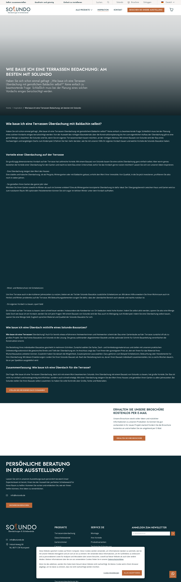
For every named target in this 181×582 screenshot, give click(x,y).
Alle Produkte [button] (83, 10)
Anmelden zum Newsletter (149, 568)
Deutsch (166, 2)
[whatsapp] (172, 574)
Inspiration (103, 10)
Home (8, 108)
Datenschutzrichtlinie (116, 559)
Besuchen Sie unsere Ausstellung (145, 10)
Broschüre (133, 2)
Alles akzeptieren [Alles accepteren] (132, 573)
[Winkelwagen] (172, 10)
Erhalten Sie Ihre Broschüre (132, 444)
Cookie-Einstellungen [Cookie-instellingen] (111, 573)
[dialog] (90, 562)
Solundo (120, 2)
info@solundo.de (18, 521)
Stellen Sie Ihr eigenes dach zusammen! (30, 390)
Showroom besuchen (21, 530)
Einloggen (147, 2)
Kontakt (118, 10)
